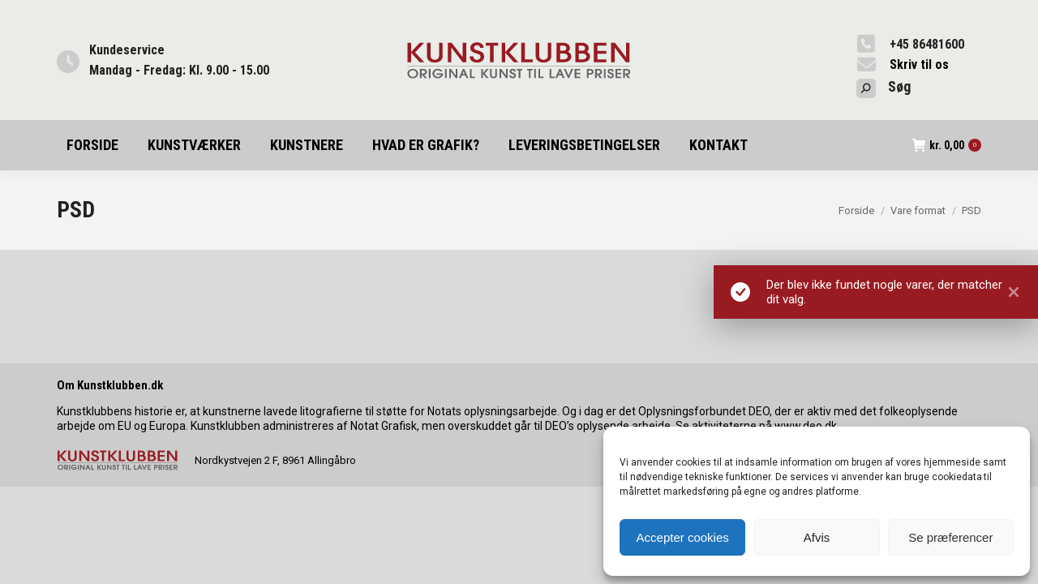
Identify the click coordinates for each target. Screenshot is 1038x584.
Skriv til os (919, 64)
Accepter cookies (683, 537)
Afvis (817, 537)
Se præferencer (950, 537)
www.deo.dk (805, 425)
